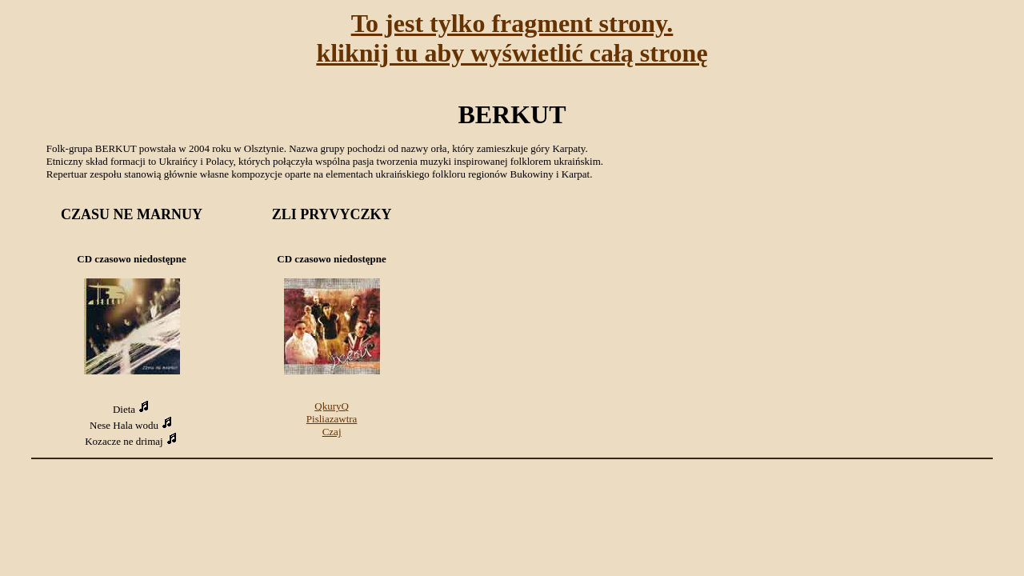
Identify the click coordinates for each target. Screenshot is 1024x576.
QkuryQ (331, 406)
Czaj (332, 432)
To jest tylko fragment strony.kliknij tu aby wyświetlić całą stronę (511, 38)
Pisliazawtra (332, 419)
